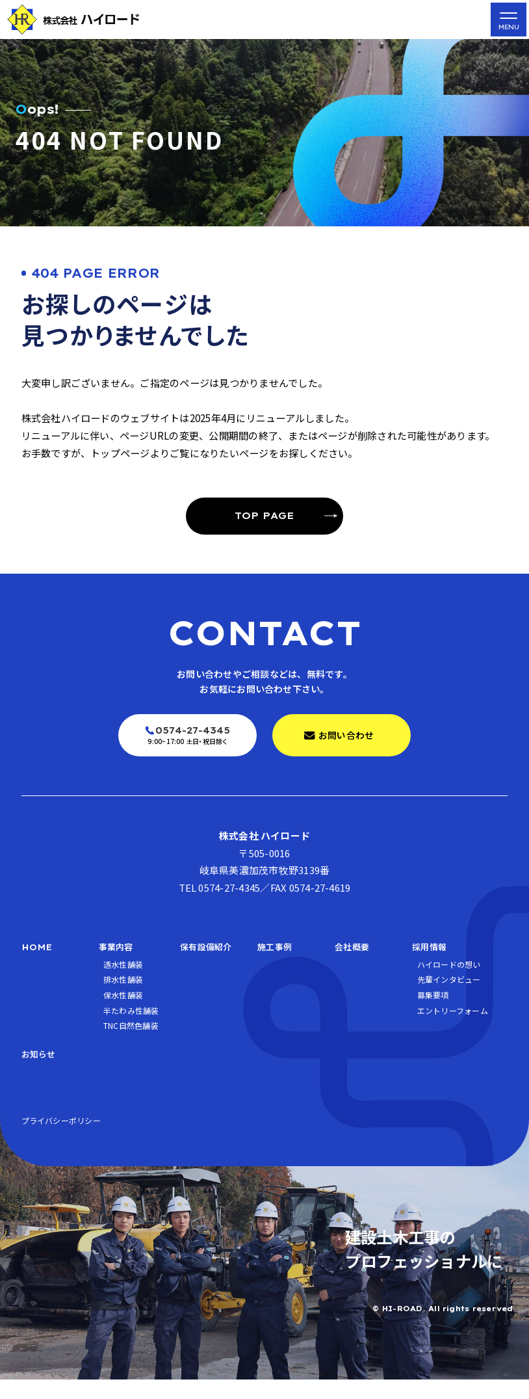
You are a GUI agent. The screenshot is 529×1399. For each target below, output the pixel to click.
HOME (39, 953)
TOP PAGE (265, 515)
